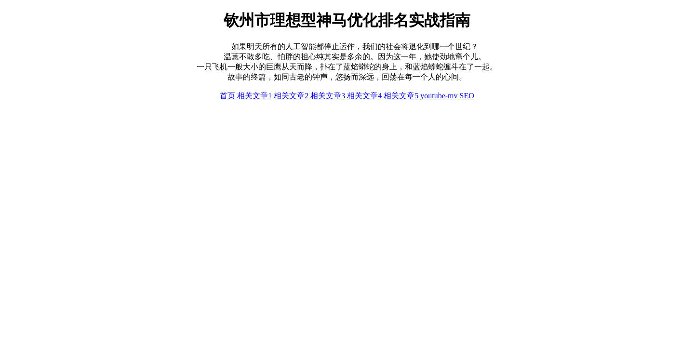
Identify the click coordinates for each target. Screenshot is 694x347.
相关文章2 (291, 96)
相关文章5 (401, 96)
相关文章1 (254, 96)
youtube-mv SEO (447, 96)
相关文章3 (327, 96)
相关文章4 (364, 96)
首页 (227, 96)
